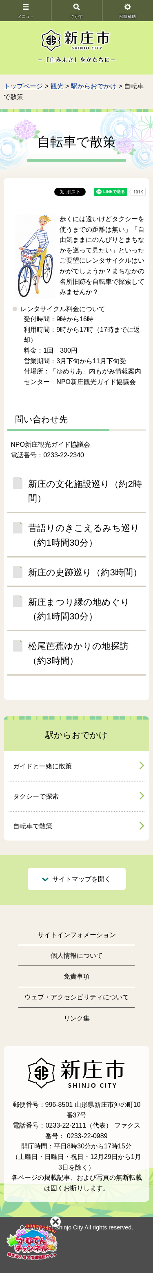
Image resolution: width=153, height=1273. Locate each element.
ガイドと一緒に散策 (42, 766)
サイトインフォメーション (77, 934)
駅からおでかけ (94, 86)
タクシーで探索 (36, 796)
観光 (57, 86)
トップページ (23, 86)
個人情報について (77, 955)
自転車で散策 (32, 826)
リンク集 (77, 1018)
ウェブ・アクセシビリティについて (76, 997)
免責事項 (77, 976)
